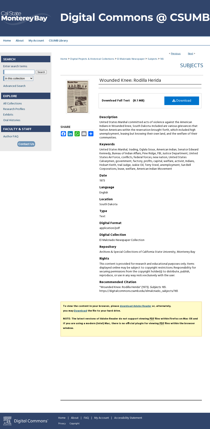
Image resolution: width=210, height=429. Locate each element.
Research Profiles (14, 109)
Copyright (75, 424)
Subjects (152, 59)
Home (63, 59)
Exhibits (8, 114)
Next (190, 54)
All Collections (12, 103)
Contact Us (26, 144)
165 (162, 59)
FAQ (86, 418)
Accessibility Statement (128, 418)
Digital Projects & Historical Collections (92, 59)
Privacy (62, 424)
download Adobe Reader (135, 306)
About (74, 418)
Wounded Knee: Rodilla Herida (130, 80)
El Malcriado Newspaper (131, 59)
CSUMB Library (58, 40)
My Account (101, 418)
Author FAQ (10, 136)
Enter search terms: (15, 66)
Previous (176, 54)
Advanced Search (14, 86)
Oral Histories (11, 120)
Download (181, 101)
